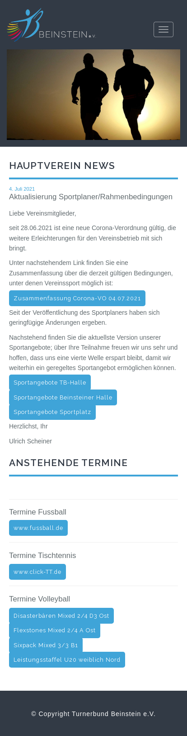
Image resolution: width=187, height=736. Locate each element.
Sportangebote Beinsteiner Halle (63, 397)
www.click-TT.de (37, 571)
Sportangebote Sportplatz (52, 412)
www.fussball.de (38, 527)
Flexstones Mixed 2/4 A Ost (55, 630)
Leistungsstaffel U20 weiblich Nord (67, 659)
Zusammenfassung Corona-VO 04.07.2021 (77, 298)
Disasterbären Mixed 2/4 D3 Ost (61, 615)
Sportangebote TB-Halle (50, 382)
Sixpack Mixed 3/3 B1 (46, 645)
